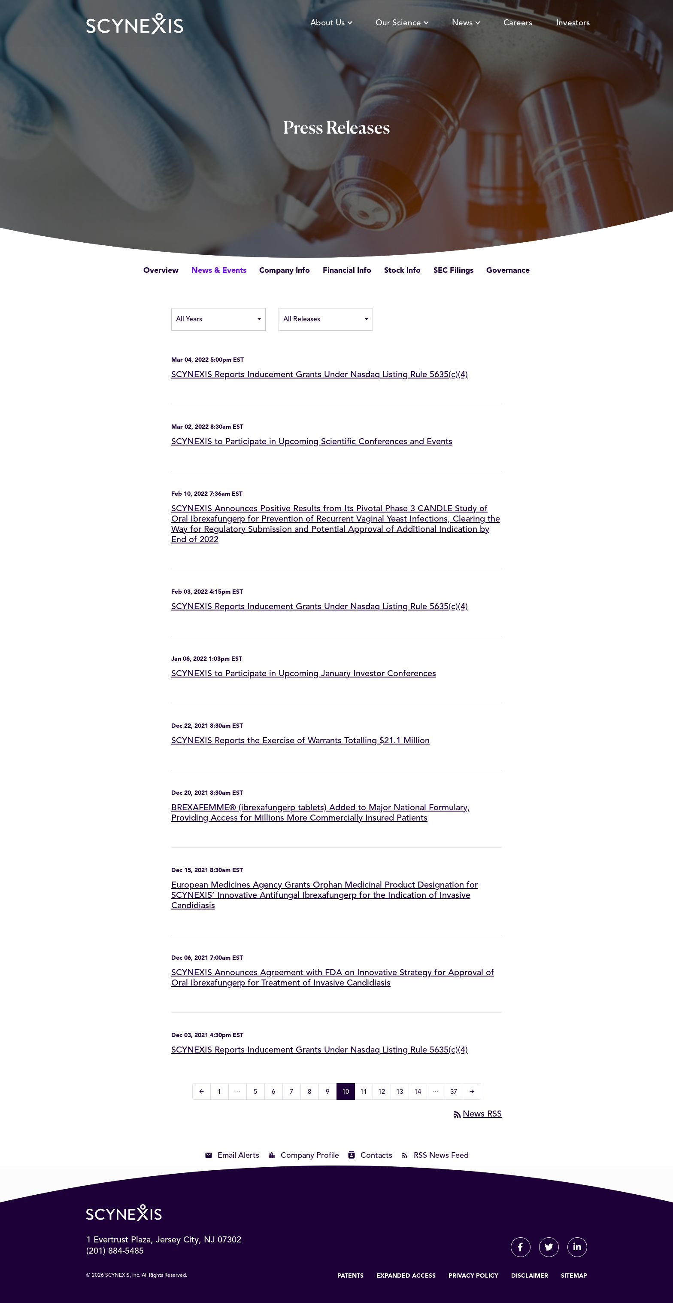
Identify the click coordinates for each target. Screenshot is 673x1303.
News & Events (218, 271)
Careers (517, 28)
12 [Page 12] (384, 1093)
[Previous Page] (201, 1091)
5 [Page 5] (258, 1093)
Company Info (284, 271)
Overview (161, 271)
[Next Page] (472, 1091)
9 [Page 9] (330, 1093)
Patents (350, 1276)
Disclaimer (529, 1276)
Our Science (402, 28)
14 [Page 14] (420, 1093)
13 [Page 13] (402, 1093)
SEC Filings (453, 271)
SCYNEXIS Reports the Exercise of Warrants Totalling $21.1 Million (300, 741)
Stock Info (402, 271)
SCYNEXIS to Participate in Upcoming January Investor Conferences (303, 674)
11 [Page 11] (366, 1093)
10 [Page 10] (348, 1093)
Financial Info (347, 271)
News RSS (477, 1114)
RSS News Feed (441, 1156)
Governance (508, 271)
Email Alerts (238, 1156)
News (465, 28)
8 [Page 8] (312, 1093)
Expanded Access (406, 1276)
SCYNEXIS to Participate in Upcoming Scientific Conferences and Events (311, 442)
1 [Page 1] (222, 1093)
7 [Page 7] (294, 1093)
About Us (331, 28)
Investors (573, 28)
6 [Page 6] (276, 1093)
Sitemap (574, 1276)
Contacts (376, 1156)
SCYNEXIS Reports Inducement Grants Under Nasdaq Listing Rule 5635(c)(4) (319, 375)
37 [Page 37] (456, 1093)
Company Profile (310, 1156)
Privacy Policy (473, 1276)
